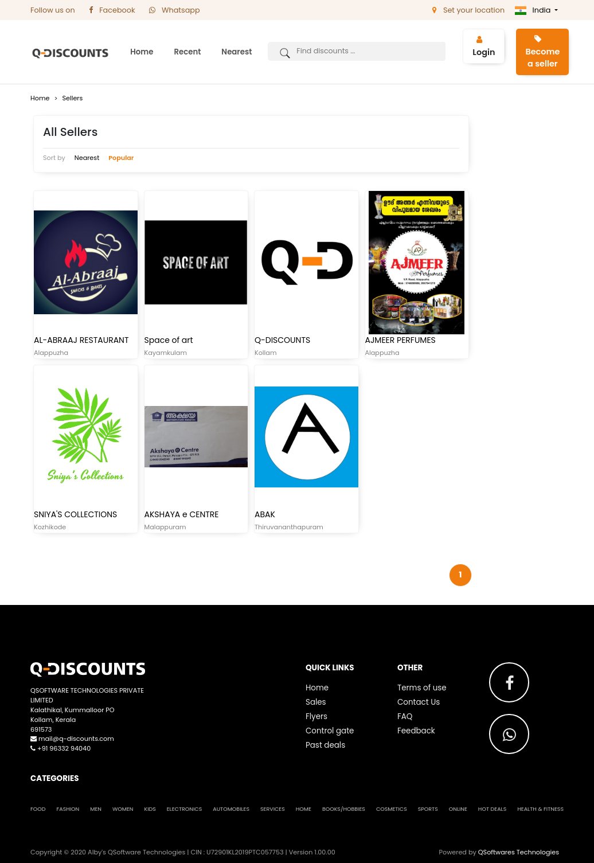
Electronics (184, 809)
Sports (428, 809)
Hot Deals (492, 809)
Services (272, 809)
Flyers (316, 716)
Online (458, 809)
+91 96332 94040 (60, 748)
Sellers (72, 98)
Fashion (67, 809)
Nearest (236, 51)
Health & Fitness (540, 809)
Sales (316, 702)
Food (37, 809)
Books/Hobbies (343, 809)
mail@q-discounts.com (72, 738)
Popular (121, 157)
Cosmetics (391, 809)
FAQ (404, 716)
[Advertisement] (526, 284)
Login (483, 47)
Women (122, 809)
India (534, 10)
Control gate (330, 730)
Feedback (416, 730)
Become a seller (542, 52)
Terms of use (422, 687)
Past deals (325, 745)
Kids (149, 809)
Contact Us (418, 702)
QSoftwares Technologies (518, 852)
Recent (187, 51)
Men (95, 809)
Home (141, 51)
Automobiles (231, 809)
